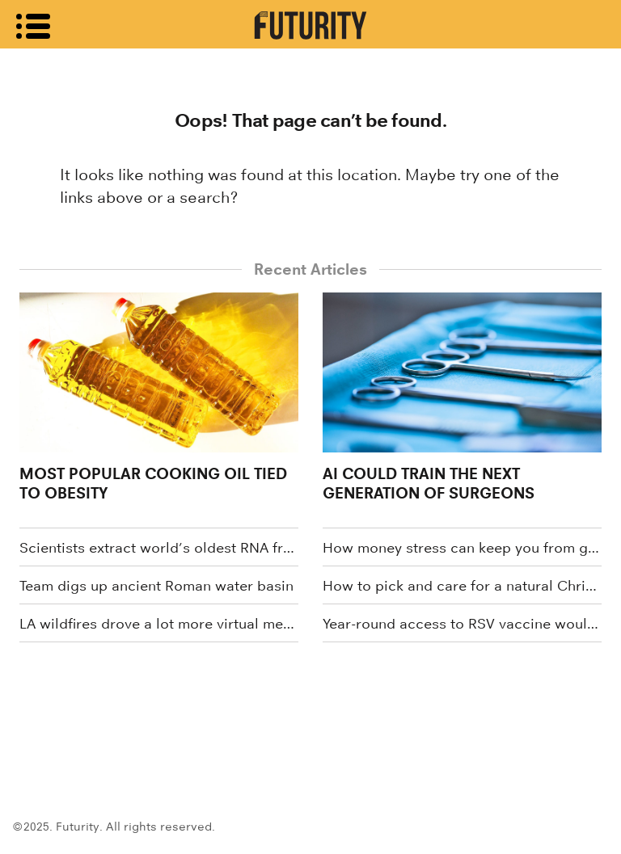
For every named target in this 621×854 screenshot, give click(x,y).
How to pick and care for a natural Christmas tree (462, 586)
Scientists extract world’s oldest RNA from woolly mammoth (158, 548)
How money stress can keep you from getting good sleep (462, 548)
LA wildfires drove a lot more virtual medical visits (158, 624)
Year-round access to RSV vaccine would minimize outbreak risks (462, 624)
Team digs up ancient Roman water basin (156, 586)
